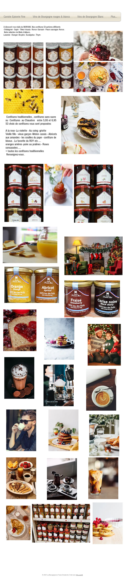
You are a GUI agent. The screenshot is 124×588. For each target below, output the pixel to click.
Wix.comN (79, 575)
